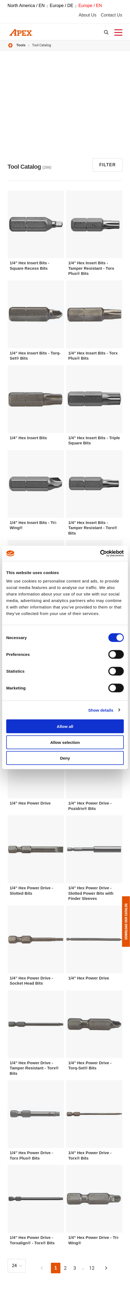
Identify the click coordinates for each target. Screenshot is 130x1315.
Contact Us (111, 15)
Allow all (65, 726)
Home (10, 45)
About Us (87, 15)
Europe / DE (61, 5)
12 (92, 1268)
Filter (107, 164)
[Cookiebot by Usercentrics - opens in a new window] (100, 553)
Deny (65, 758)
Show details (100, 710)
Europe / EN (90, 5)
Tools (20, 45)
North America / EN (26, 5)
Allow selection (65, 742)
